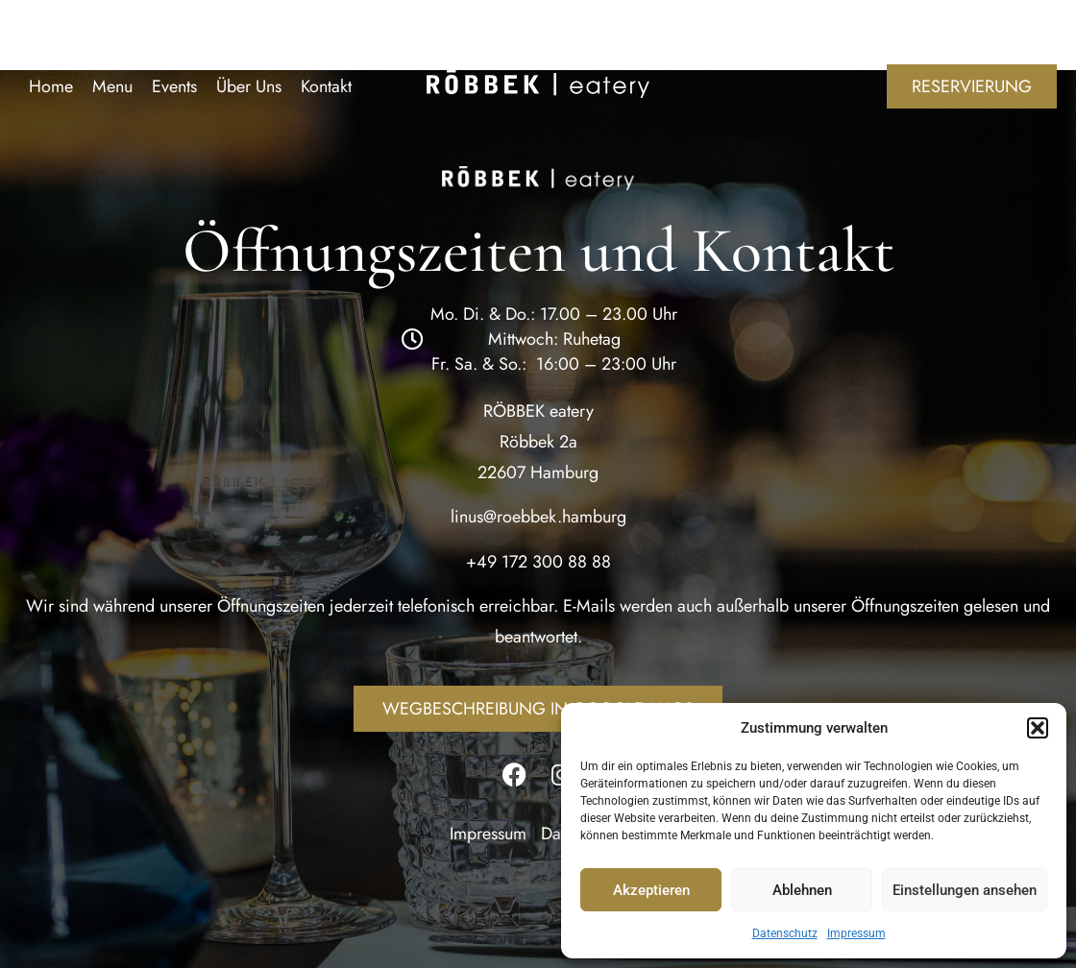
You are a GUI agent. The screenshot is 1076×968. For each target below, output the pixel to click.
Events (174, 86)
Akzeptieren (651, 890)
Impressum (856, 933)
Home (51, 86)
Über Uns (248, 86)
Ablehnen (802, 890)
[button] (1037, 728)
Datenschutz (785, 933)
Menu (112, 86)
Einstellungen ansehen (965, 890)
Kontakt (326, 86)
